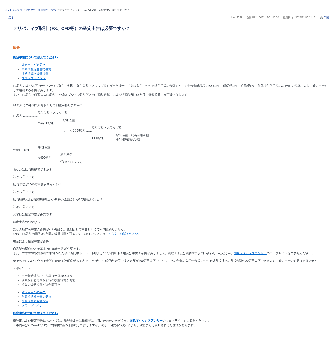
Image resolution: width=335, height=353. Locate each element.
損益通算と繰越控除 (35, 73)
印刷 (326, 17)
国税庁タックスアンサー (250, 253)
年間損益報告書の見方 (36, 69)
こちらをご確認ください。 (123, 233)
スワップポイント (34, 78)
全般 (53, 9)
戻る (10, 17)
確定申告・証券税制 (36, 9)
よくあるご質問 (13, 9)
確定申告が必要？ (34, 64)
